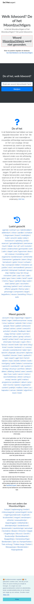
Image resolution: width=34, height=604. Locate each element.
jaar (17, 284)
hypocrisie (22, 251)
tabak (10, 246)
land (25, 345)
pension (28, 267)
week (19, 334)
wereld (29, 371)
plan (27, 289)
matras (25, 379)
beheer (23, 361)
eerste (13, 379)
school (27, 336)
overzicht (26, 328)
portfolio (21, 369)
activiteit (6, 331)
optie (4, 278)
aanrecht (6, 366)
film (28, 342)
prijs (29, 382)
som (31, 249)
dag (23, 281)
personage (8, 292)
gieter (15, 262)
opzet (30, 278)
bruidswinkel (8, 517)
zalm (4, 251)
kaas (11, 361)
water (29, 281)
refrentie (10, 520)
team (20, 355)
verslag (5, 369)
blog (29, 259)
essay (30, 320)
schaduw (28, 233)
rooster (11, 347)
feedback (21, 331)
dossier (14, 355)
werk (15, 374)
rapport (28, 318)
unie (15, 251)
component (18, 292)
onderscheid (12, 249)
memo (5, 281)
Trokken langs (18, 544)
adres (15, 336)
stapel (10, 251)
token (26, 387)
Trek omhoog (7, 544)
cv (23, 347)
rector (30, 512)
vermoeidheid (18, 267)
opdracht (27, 355)
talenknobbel (26, 230)
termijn (12, 334)
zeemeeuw (28, 243)
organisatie (25, 385)
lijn (22, 273)
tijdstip (12, 273)
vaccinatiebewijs (9, 377)
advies (12, 328)
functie (10, 385)
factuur (4, 345)
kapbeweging (17, 509)
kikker (17, 265)
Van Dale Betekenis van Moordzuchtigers (19, 53)
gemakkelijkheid (16, 243)
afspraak (11, 353)
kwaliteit (6, 355)
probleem (16, 382)
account (5, 318)
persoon (27, 339)
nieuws (14, 294)
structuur (13, 369)
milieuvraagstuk (8, 512)
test (21, 358)
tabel (24, 350)
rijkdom (5, 361)
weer (23, 371)
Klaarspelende (17, 550)
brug (26, 273)
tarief (25, 278)
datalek (20, 390)
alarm (24, 259)
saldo (13, 363)
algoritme (28, 390)
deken (4, 371)
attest (20, 377)
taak (6, 358)
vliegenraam (9, 235)
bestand (18, 347)
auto (17, 297)
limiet (4, 347)
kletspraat (13, 270)
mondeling (20, 254)
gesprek (14, 289)
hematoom (7, 262)
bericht (4, 353)
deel (28, 331)
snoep (7, 379)
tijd (21, 345)
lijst (29, 350)
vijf (18, 246)
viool (10, 267)
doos (30, 251)
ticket (4, 320)
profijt (26, 241)
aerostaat (28, 528)
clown (3, 249)
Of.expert (9, 2)
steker (25, 238)
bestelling (22, 294)
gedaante (16, 259)
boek (17, 345)
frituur (29, 294)
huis (10, 374)
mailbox (19, 387)
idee (5, 374)
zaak (28, 275)
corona (28, 347)
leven (14, 393)
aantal (12, 284)
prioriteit (5, 270)
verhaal (6, 328)
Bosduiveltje (10, 536)
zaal (18, 275)
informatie (7, 342)
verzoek (6, 350)
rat (6, 254)
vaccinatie (24, 284)
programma (6, 382)
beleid (17, 371)
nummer (25, 334)
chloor (14, 233)
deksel (28, 369)
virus (5, 323)
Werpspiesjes (11, 547)
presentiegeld (21, 512)
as (30, 387)
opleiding (18, 241)
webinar (11, 323)
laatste (17, 385)
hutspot (7, 509)
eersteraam (25, 517)
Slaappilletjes (9, 539)
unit (22, 246)
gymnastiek (23, 249)
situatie (14, 331)
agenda (5, 230)
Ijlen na (16, 542)
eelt (26, 254)
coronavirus (27, 363)
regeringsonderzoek (12, 515)
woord (10, 345)
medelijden (25, 235)
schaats (27, 262)
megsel (17, 517)
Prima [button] (17, 599)
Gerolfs (26, 534)
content (5, 387)
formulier (16, 342)
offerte (7, 289)
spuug (29, 270)
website (19, 323)
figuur (11, 281)
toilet (7, 238)
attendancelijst (11, 525)
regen (9, 320)
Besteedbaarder (22, 536)
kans (14, 278)
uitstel (19, 328)
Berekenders (7, 542)
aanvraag (7, 286)
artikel (11, 339)
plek (14, 275)
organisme (6, 257)
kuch (5, 246)
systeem (28, 366)
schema (26, 286)
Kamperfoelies (25, 542)
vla (15, 246)
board (17, 235)
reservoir (5, 243)
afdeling (11, 371)
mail (21, 339)
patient (15, 286)
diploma (29, 353)
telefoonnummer (19, 320)
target (26, 292)
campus (26, 377)
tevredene (6, 531)
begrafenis (5, 294)
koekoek (22, 270)
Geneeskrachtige (22, 539)
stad (6, 284)
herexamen (7, 259)
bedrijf (4, 339)
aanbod (18, 281)
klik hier (21, 199)
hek (24, 323)
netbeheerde (23, 523)
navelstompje (18, 528)
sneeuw (11, 254)
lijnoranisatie (7, 528)
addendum (6, 233)
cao (23, 275)
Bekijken (17, 89)
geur (8, 278)
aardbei (21, 233)
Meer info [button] (6, 595)
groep (21, 336)
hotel (20, 393)
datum (24, 382)
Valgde (29, 531)
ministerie (7, 275)
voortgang (6, 363)
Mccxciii (19, 534)
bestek (16, 361)
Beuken (14, 531)
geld (19, 379)
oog (18, 273)
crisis (29, 323)
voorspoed (10, 265)
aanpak (6, 326)
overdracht (15, 366)
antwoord (26, 326)
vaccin (20, 374)
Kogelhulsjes (10, 534)
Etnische (22, 531)
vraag (6, 334)
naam (23, 342)
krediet (26, 509)
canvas (13, 390)
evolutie (28, 246)
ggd (17, 358)
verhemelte (27, 257)
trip (3, 265)
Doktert (29, 544)
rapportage (19, 318)
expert (11, 358)
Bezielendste (22, 547)
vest (20, 286)
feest (12, 326)
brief (16, 339)
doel (5, 385)
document (21, 353)
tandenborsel (23, 525)
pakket (18, 326)
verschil (14, 238)
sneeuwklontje (20, 520)
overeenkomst (15, 350)
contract (13, 230)
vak (22, 366)
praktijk (12, 387)
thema (21, 289)
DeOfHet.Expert (11, 485)
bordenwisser (16, 257)
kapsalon (5, 390)
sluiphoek (25, 515)
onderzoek (7, 336)
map (12, 318)
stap (7, 273)
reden (19, 278)
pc (18, 230)
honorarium (9, 241)
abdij (20, 238)
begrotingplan (11, 523)
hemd (26, 358)
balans (19, 363)
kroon (20, 262)
